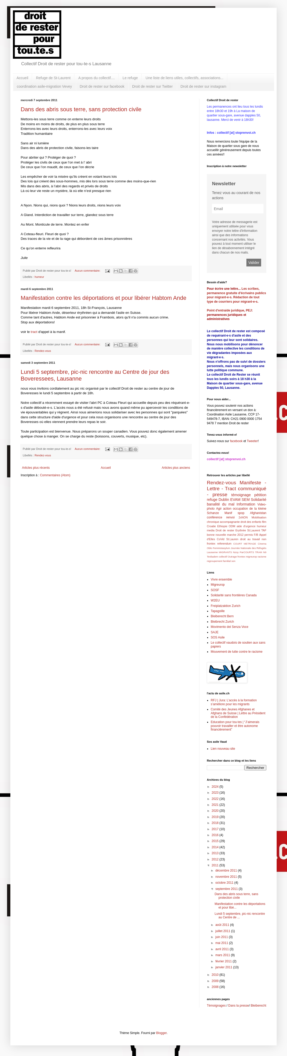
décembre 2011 (226, 870)
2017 (216, 829)
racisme (262, 556)
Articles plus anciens (176, 468)
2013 (216, 853)
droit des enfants (250, 521)
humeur (39, 276)
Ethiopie (222, 526)
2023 (216, 792)
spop (241, 513)
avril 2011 (222, 949)
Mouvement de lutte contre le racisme (236, 651)
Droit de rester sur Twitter (152, 86)
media (210, 530)
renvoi (230, 517)
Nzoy (236, 552)
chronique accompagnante (223, 521)
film (264, 521)
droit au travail (250, 539)
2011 (216, 865)
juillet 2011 (223, 931)
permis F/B (251, 534)
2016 (216, 835)
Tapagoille (218, 611)
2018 (216, 823)
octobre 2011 (224, 882)
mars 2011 (223, 955)
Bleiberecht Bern (222, 616)
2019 (216, 817)
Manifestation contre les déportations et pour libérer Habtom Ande (103, 298)
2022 (216, 799)
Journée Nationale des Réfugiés (248, 548)
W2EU (215, 600)
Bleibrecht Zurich (222, 621)
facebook (236, 441)
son (233, 561)
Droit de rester (225, 530)
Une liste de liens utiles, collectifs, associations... (184, 78)
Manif (228, 513)
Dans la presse (238, 1005)
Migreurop (218, 584)
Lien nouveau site (223, 748)
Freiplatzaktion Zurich (225, 606)
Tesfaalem (212, 556)
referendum (224, 543)
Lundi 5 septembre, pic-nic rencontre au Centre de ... (240, 915)
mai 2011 (222, 943)
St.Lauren (232, 539)
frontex (241, 556)
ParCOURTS (247, 552)
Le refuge (130, 78)
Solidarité (258, 499)
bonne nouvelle (216, 534)
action (227, 508)
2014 (216, 847)
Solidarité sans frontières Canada (233, 595)
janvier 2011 (224, 967)
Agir (219, 508)
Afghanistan (258, 513)
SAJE (214, 632)
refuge (212, 499)
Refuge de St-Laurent (53, 78)
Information (246, 504)
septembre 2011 (227, 889)
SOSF (215, 590)
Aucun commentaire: (88, 270)
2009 (216, 981)
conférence (214, 517)
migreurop (251, 556)
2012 (216, 859)
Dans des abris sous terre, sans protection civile (81, 109)
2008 (216, 987)
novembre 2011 (226, 877)
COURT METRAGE (244, 543)
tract (34, 332)
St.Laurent (253, 530)
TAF (263, 530)
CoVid (220, 539)
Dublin (223, 499)
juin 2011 (222, 937)
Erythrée (240, 530)
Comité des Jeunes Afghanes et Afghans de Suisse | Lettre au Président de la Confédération (238, 713)
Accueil (22, 78)
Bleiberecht (258, 1005)
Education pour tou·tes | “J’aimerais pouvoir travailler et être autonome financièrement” (235, 725)
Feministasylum (221, 548)
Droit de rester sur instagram (203, 86)
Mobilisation (259, 517)
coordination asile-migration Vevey (44, 86)
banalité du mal (221, 504)
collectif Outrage (228, 556)
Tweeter (252, 441)
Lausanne (212, 552)
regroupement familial (219, 561)
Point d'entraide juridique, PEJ (229, 310)
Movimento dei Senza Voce (229, 627)
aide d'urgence (246, 526)
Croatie (211, 526)
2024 (216, 787)
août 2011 (222, 925)
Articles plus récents (36, 468)
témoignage (241, 495)
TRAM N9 (260, 552)
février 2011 (224, 961)
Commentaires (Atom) (55, 475)
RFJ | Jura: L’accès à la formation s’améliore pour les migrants (234, 702)
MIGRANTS (225, 552)
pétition (260, 495)
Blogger (161, 1033)
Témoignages (216, 1005)
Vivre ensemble (221, 579)
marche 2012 (235, 534)
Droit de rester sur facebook (102, 86)
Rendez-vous (43, 350)
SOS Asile (218, 637)
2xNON (243, 517)
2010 (216, 975)
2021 (216, 805)
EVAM (235, 499)
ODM (232, 526)
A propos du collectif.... (96, 78)
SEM (245, 499)
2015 (216, 841)
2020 (216, 811)
